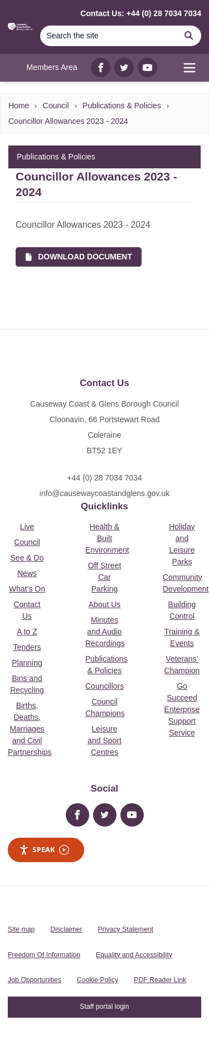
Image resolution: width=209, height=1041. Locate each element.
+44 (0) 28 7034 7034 (104, 477)
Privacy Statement (125, 929)
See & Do (27, 557)
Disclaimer (66, 929)
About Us (105, 604)
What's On (27, 588)
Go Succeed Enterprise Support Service (182, 709)
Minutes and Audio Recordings (105, 631)
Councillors (104, 686)
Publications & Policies (121, 105)
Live (27, 526)
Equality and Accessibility (134, 955)
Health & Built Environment (107, 538)
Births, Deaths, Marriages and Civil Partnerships (30, 729)
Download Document (79, 256)
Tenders (27, 647)
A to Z (27, 631)
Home (18, 105)
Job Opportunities (34, 980)
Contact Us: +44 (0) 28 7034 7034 (140, 13)
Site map (21, 929)
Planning (27, 662)
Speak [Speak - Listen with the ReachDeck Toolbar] (44, 849)
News (27, 573)
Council (56, 105)
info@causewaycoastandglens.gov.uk (104, 493)
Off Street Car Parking (104, 577)
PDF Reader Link (160, 980)
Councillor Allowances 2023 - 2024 (68, 121)
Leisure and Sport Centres (104, 740)
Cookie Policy (97, 980)
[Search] (108, 36)
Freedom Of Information (44, 955)
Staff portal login (104, 1006)
